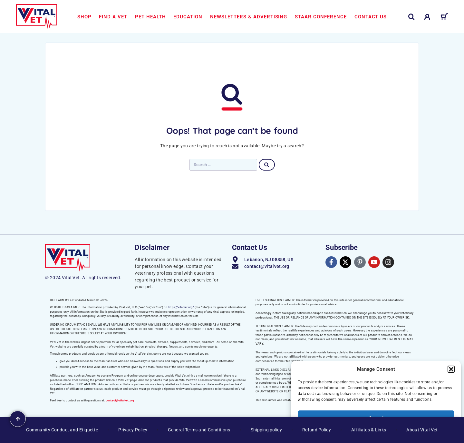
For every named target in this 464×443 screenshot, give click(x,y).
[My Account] (427, 17)
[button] (451, 369)
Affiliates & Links (368, 429)
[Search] (411, 17)
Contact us (370, 17)
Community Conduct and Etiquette (62, 429)
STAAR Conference (321, 17)
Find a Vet (113, 17)
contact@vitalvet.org (120, 400)
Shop (84, 17)
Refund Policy (316, 429)
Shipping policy (266, 429)
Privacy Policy (132, 429)
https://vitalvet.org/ (181, 307)
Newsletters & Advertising (248, 17)
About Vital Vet (422, 429)
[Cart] (444, 17)
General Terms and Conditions (199, 429)
